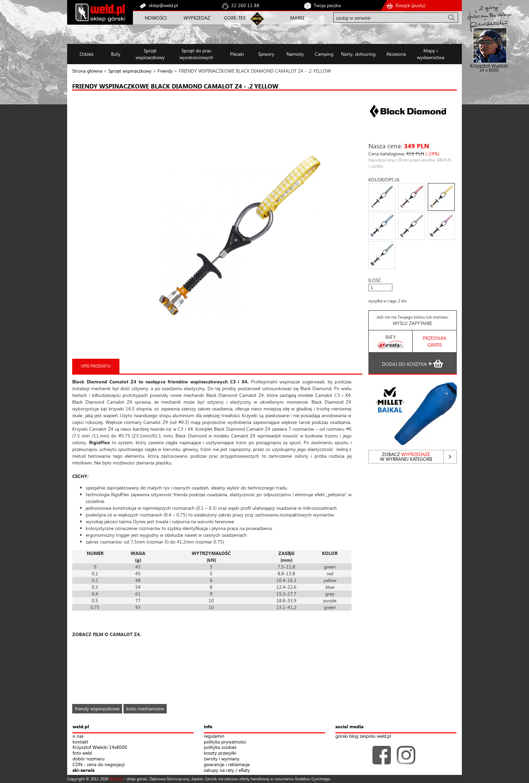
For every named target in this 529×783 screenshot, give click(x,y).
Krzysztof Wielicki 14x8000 (100, 747)
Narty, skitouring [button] (358, 54)
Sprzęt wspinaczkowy (129, 71)
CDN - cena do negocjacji (98, 764)
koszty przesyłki (220, 753)
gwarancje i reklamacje (227, 764)
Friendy (165, 71)
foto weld (82, 753)
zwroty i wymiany (222, 759)
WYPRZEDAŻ (197, 18)
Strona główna (87, 71)
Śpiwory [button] (266, 54)
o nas (78, 736)
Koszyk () (410, 5)
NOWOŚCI (156, 18)
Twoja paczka (327, 5)
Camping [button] (324, 54)
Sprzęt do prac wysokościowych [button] (196, 53)
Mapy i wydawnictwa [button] (430, 53)
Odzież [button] (86, 54)
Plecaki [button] (237, 54)
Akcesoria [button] (396, 54)
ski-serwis (83, 770)
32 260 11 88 (245, 5)
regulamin (214, 736)
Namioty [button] (295, 54)
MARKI (297, 18)
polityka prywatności (225, 742)
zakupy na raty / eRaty (227, 770)
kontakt (80, 742)
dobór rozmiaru (89, 759)
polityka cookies (220, 747)
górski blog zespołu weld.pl (363, 736)
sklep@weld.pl (163, 5)
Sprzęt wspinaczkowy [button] (150, 53)
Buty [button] (115, 54)
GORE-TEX (235, 18)
